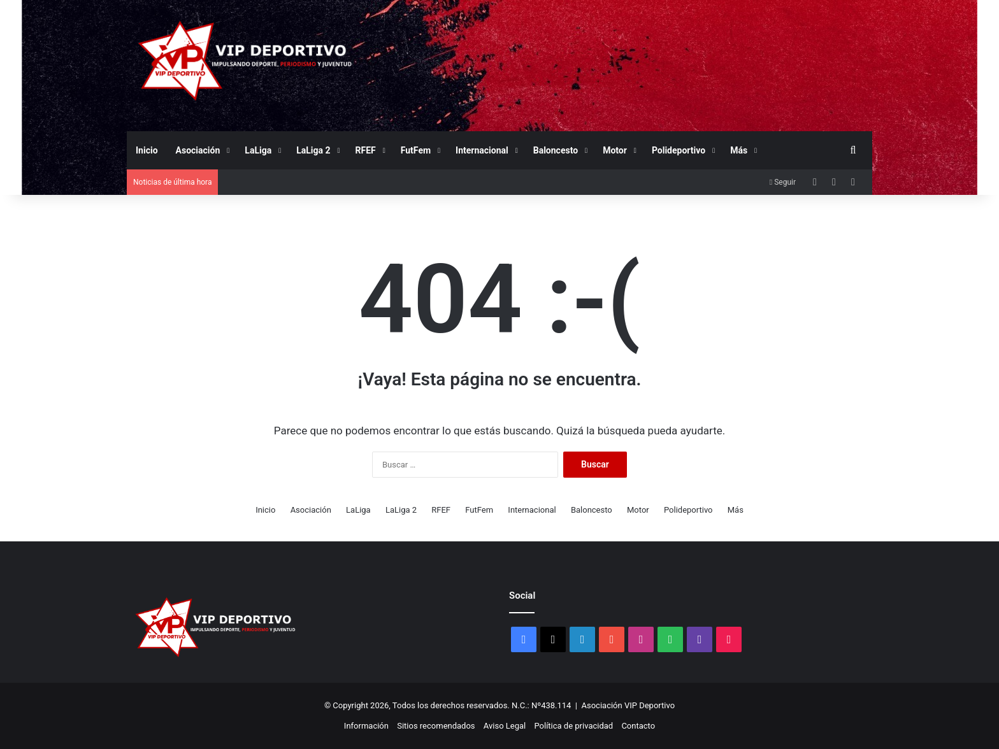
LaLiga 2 (313, 150)
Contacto (638, 726)
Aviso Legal (505, 726)
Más (738, 150)
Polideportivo (678, 150)
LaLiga (258, 150)
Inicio (147, 150)
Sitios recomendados (436, 726)
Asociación (198, 150)
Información (366, 726)
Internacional (482, 150)
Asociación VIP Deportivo (628, 705)
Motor (615, 150)
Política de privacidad (573, 726)
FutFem (416, 150)
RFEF (366, 150)
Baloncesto (555, 150)
